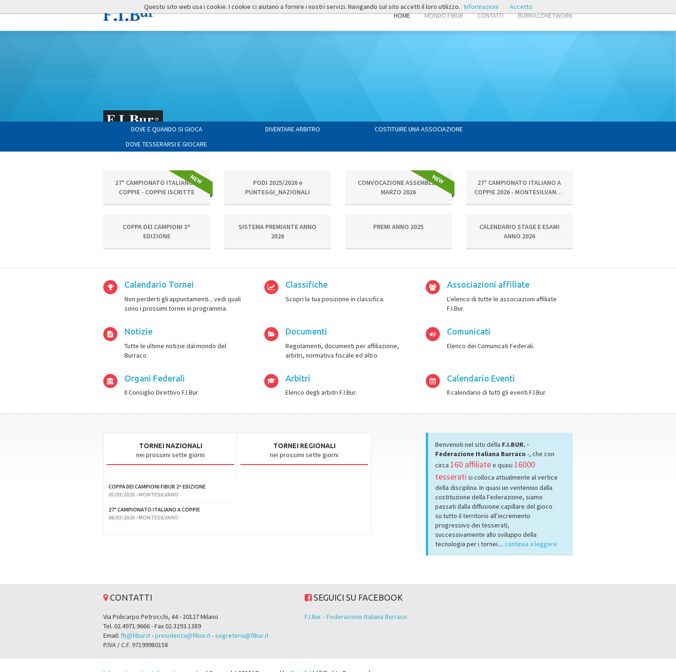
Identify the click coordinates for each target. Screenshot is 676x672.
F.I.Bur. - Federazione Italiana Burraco (356, 601)
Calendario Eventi (481, 363)
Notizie (138, 316)
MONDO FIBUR (443, 15)
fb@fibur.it (135, 620)
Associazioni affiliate (488, 269)
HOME (402, 15)
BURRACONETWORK (545, 15)
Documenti (306, 316)
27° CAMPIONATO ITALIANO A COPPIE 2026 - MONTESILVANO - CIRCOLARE (519, 177)
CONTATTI (490, 15)
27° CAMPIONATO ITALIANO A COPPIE (154, 494)
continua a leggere (531, 529)
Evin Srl (301, 658)
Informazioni (481, 6)
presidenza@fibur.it (182, 620)
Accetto (521, 6)
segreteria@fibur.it (242, 620)
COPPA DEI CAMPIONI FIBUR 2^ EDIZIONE (157, 471)
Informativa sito (125, 658)
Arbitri (297, 363)
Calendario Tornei (159, 269)
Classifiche (306, 269)
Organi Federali (154, 363)
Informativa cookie (178, 658)
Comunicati (469, 316)
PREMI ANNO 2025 (398, 211)
